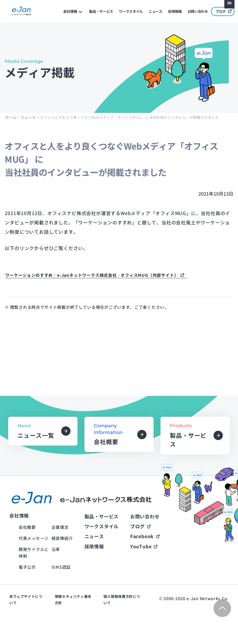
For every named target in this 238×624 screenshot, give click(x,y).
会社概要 (27, 527)
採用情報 (175, 11)
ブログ (224, 11)
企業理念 (60, 527)
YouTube (141, 546)
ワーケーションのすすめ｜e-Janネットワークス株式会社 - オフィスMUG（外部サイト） (91, 275)
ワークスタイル (131, 11)
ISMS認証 (61, 567)
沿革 (56, 549)
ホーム (10, 117)
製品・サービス (101, 11)
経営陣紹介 (62, 538)
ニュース (155, 11)
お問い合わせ (198, 11)
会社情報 (70, 11)
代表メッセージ (34, 538)
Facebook (142, 536)
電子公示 (27, 567)
